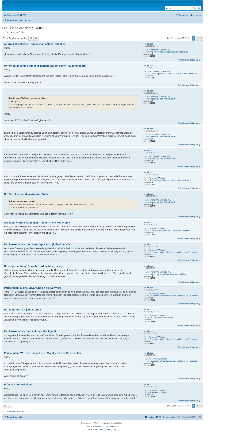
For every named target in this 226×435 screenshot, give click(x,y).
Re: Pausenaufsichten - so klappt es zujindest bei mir (37, 244)
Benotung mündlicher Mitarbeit (162, 317)
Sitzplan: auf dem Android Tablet (162, 99)
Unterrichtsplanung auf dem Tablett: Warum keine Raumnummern (175, 74)
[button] (201, 38)
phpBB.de (114, 426)
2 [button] (197, 38)
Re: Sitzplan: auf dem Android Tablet (26, 194)
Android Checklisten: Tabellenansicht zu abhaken (169, 52)
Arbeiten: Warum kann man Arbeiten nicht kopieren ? (170, 180)
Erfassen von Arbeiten (158, 392)
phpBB (93, 423)
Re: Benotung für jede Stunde (22, 309)
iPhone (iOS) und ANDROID (160, 50)
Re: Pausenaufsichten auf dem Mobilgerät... (31, 331)
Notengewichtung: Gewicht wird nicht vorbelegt (168, 274)
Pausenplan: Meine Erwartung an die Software (32, 287)
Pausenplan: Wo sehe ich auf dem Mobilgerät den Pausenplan (174, 252)
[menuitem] (23, 15)
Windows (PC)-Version (158, 178)
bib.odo (150, 44)
